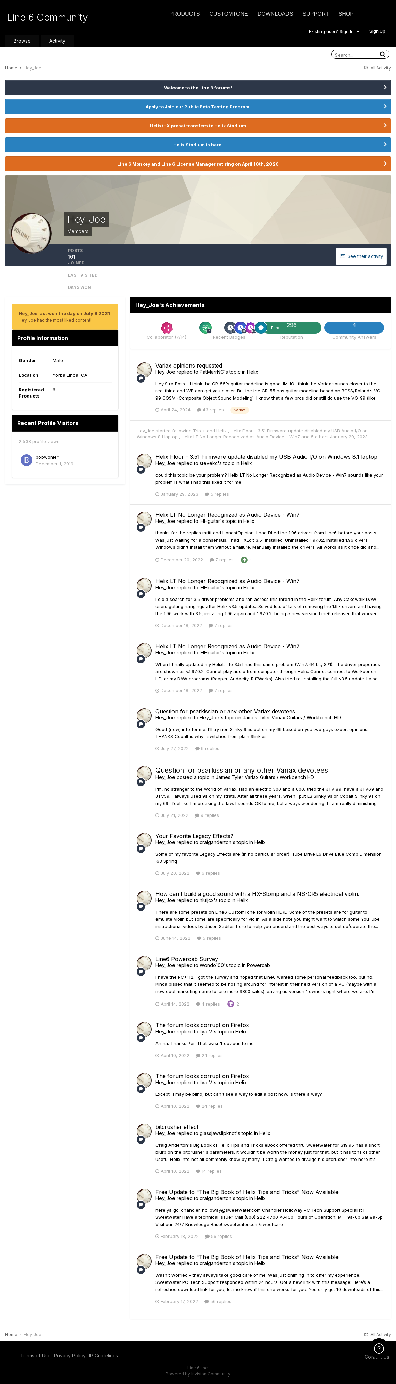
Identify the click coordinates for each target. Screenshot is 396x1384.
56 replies (218, 1236)
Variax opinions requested (188, 365)
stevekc (209, 463)
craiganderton (215, 842)
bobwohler (47, 457)
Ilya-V (206, 1032)
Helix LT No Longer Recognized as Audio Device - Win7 (241, 436)
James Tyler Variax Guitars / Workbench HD (292, 717)
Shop (346, 14)
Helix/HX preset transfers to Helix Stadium (198, 125)
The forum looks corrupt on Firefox (202, 1025)
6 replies (208, 873)
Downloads (275, 14)
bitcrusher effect (176, 1126)
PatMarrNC (212, 372)
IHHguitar (210, 521)
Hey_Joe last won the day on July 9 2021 (64, 313)
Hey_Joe (165, 372)
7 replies (222, 559)
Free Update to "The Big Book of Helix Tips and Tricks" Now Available (247, 1191)
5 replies (217, 494)
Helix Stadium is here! (198, 144)
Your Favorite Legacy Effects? (194, 836)
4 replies (208, 1004)
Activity (57, 41)
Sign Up (377, 31)
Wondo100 (212, 965)
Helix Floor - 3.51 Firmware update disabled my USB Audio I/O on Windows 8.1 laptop (266, 456)
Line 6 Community (47, 17)
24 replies (209, 1055)
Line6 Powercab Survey (186, 958)
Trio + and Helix (210, 430)
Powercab (258, 965)
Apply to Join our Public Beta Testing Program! (198, 106)
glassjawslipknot (218, 1133)
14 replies (209, 1171)
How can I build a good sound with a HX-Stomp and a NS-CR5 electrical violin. (257, 893)
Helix (252, 372)
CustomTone (228, 14)
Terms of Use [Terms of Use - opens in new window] (35, 1355)
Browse (22, 41)
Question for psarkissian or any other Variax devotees (225, 711)
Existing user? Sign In (334, 31)
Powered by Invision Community (198, 1374)
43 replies (210, 410)
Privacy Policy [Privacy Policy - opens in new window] (70, 1355)
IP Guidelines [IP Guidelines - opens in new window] (103, 1355)
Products (184, 14)
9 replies (207, 748)
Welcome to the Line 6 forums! (198, 87)
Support (316, 14)
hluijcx (207, 900)
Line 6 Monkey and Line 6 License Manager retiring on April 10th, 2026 (198, 164)
